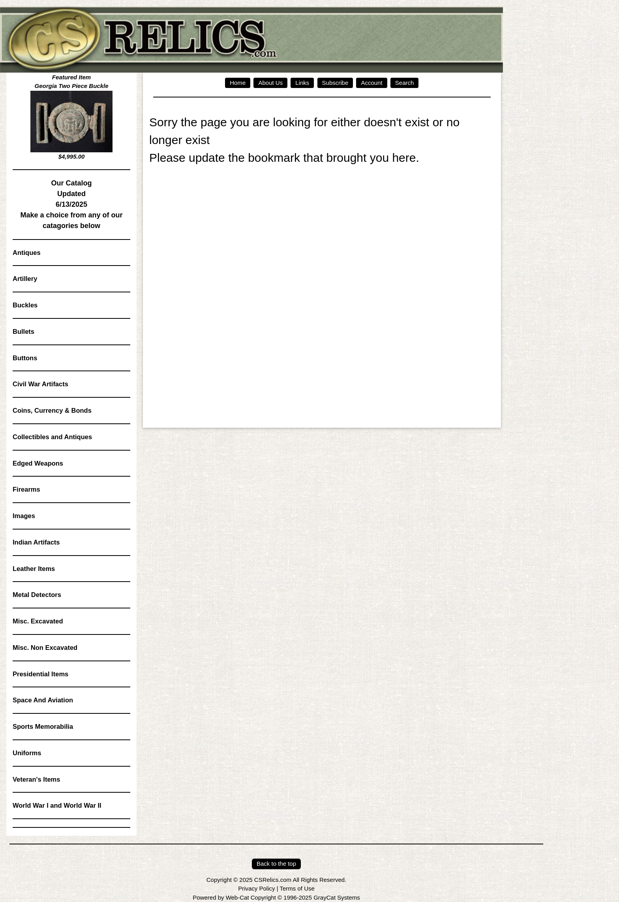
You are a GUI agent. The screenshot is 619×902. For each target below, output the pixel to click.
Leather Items (34, 568)
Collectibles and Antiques (52, 436)
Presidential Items (40, 673)
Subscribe (335, 82)
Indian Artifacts (36, 542)
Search (404, 82)
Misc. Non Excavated (45, 647)
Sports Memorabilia (43, 726)
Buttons (25, 357)
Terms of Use (296, 888)
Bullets (23, 331)
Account (371, 82)
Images (24, 515)
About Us (270, 82)
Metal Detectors (37, 594)
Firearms (26, 489)
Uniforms (27, 752)
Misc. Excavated (38, 621)
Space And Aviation (43, 700)
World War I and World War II (57, 805)
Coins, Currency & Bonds (52, 410)
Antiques (27, 252)
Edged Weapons (38, 463)
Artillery (25, 278)
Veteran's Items (36, 779)
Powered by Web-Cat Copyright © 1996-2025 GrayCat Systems (276, 897)
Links (302, 82)
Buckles (25, 305)
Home (238, 82)
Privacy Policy (256, 888)
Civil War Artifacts (40, 383)
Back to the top (276, 863)
